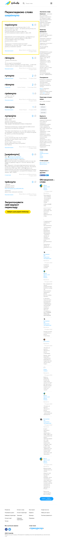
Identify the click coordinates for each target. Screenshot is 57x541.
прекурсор (36, 528)
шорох (41, 157)
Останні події (8, 518)
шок (41, 154)
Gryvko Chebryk (21, 87)
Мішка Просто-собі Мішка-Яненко (27, 50)
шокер (41, 156)
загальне (43, 109)
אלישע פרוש (46, 341)
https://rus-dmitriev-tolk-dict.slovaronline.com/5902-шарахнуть (14, 158)
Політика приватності (46, 515)
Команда (31, 515)
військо (43, 107)
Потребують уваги (9, 512)
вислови (43, 112)
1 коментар (7, 87)
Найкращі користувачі (20, 519)
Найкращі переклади (10, 515)
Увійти (46, 498)
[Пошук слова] (36, 3)
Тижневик (19, 515)
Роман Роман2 (23, 78)
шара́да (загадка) (44, 153)
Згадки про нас (45, 509)
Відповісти (46, 193)
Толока (6, 521)
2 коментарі (8, 175)
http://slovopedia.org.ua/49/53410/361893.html (14, 188)
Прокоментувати (9, 50)
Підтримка (31, 518)
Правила (31, 512)
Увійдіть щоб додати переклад (17, 212)
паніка (41, 152)
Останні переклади (22, 512)
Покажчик (7, 509)
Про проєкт (32, 509)
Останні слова (20, 509)
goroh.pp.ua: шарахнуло (14, 156)
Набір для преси (45, 512)
